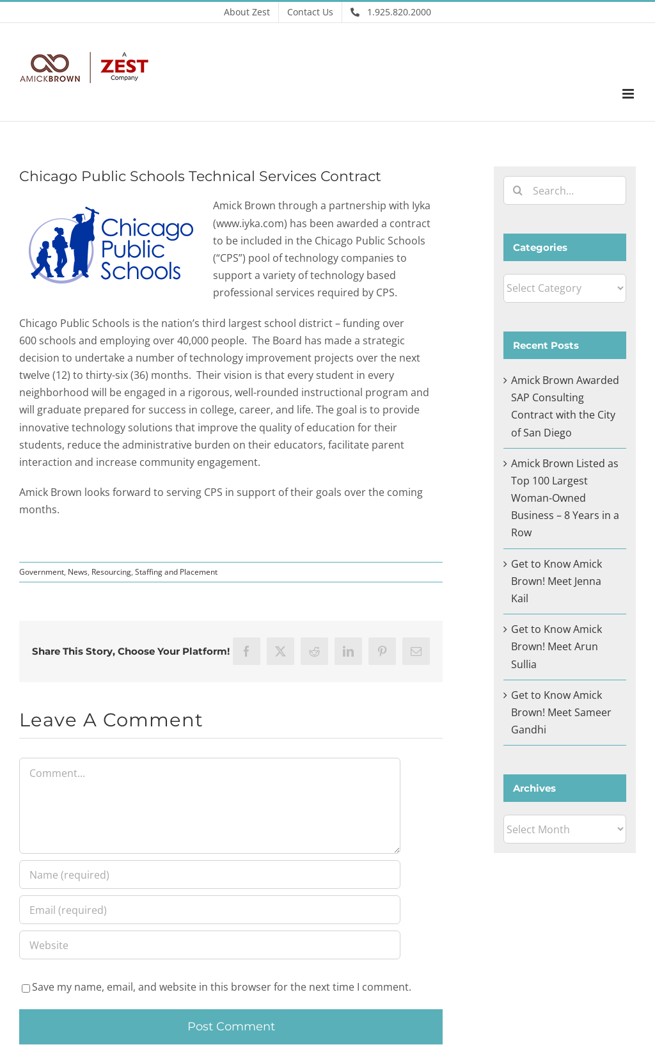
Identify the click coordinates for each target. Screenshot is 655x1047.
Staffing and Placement (176, 571)
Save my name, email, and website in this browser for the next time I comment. (221, 987)
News (78, 571)
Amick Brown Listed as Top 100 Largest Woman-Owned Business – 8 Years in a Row (565, 498)
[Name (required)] (209, 874)
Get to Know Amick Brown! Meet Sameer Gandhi (561, 712)
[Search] (517, 190)
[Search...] (564, 190)
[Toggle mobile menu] (629, 93)
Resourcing (111, 571)
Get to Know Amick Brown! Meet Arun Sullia (556, 646)
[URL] (209, 945)
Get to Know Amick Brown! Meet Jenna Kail (556, 581)
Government (41, 571)
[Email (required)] (209, 909)
